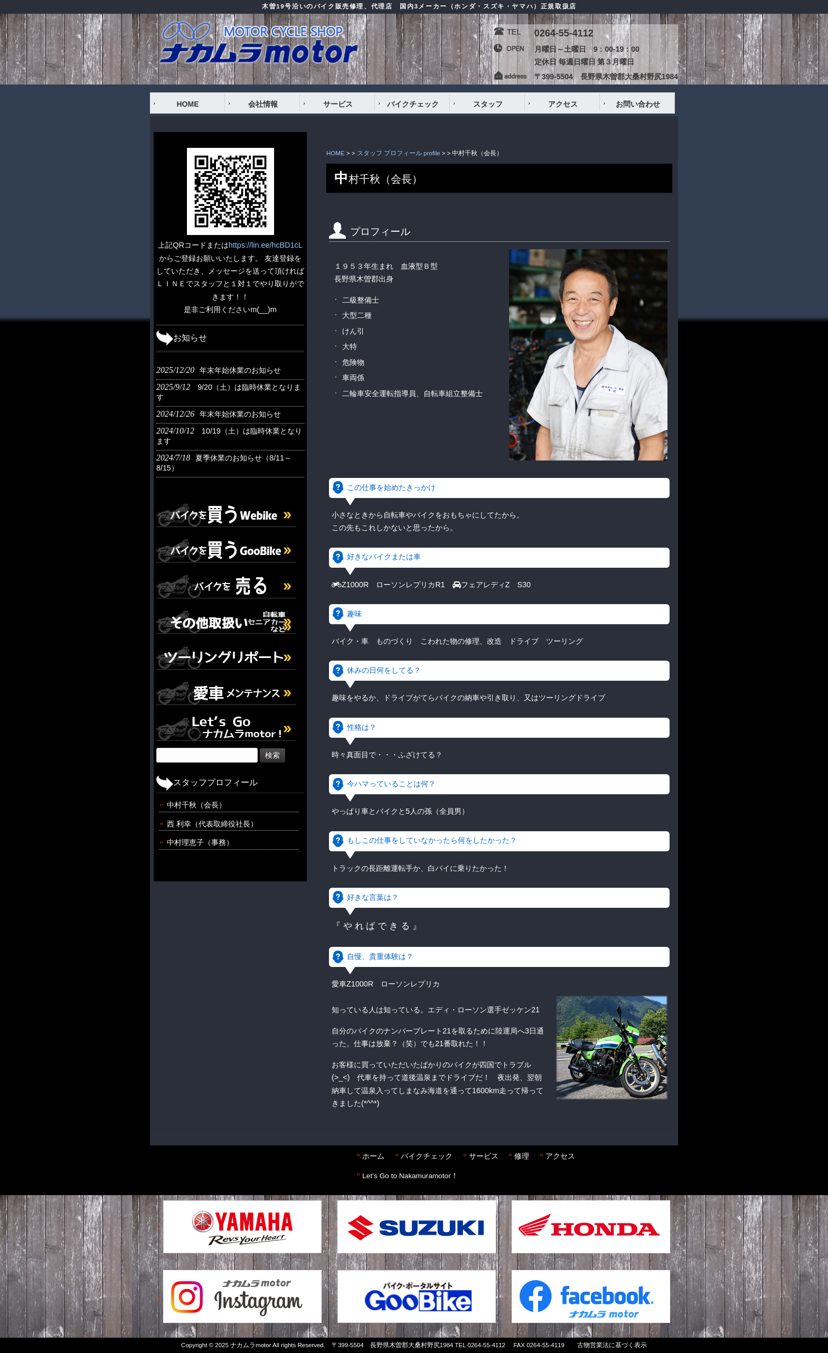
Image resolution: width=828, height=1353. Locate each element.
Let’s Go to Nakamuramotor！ (410, 1176)
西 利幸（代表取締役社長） (212, 824)
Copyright (194, 1345)
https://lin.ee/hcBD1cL (266, 245)
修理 (521, 1156)
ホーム (373, 1156)
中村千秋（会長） (196, 805)
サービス (483, 1156)
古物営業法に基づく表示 (612, 1345)
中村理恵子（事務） (200, 842)
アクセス (560, 1156)
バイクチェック (427, 1156)
